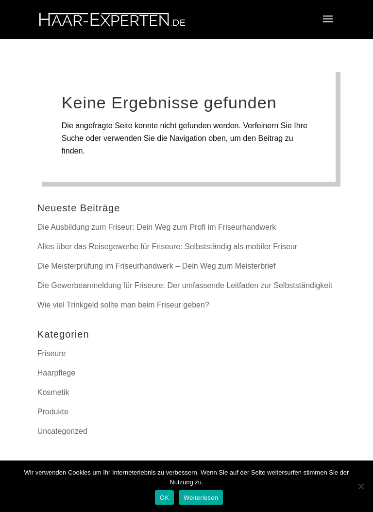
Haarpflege (56, 373)
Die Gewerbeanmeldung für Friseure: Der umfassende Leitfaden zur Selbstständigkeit (184, 285)
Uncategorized (62, 431)
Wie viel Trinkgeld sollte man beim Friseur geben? (123, 305)
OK (164, 497)
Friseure (51, 353)
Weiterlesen (201, 497)
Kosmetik (53, 392)
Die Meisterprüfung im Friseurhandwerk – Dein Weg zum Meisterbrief (156, 266)
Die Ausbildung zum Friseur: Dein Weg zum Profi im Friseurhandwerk (156, 227)
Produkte (52, 412)
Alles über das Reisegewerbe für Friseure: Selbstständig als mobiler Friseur (167, 246)
